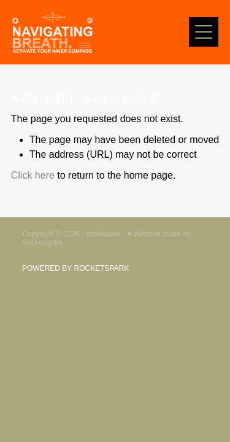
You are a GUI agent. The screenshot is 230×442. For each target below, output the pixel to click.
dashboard (103, 234)
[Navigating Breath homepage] (101, 32)
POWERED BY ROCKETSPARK (75, 268)
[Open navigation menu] (203, 32)
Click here (33, 175)
